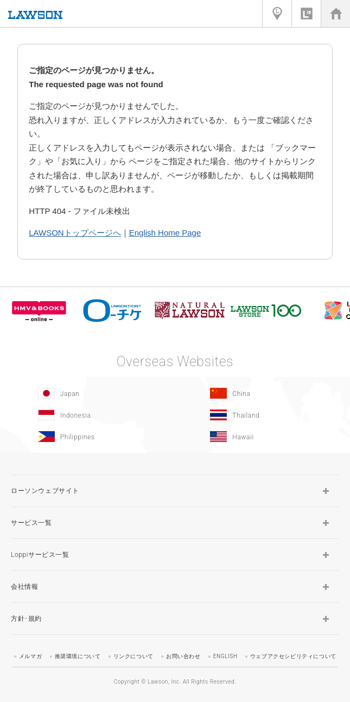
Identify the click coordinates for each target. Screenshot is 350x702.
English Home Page (165, 232)
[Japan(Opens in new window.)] (86, 393)
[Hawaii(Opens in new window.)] (259, 436)
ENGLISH (225, 656)
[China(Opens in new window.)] (259, 393)
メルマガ (30, 656)
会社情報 (24, 586)
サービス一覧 (31, 522)
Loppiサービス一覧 (40, 554)
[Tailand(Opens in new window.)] (259, 415)
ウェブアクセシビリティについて (293, 656)
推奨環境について (78, 656)
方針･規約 (26, 618)
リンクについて (133, 656)
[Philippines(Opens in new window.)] (86, 436)
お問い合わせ (183, 656)
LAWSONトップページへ (74, 232)
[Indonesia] (86, 415)
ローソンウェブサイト (45, 491)
